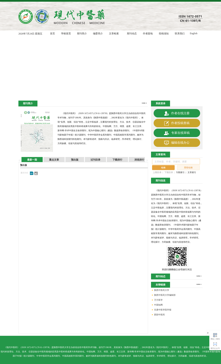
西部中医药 (158, 315)
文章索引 (192, 172)
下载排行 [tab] (114, 159)
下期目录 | (169, 172)
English (193, 33)
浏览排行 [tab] (136, 159)
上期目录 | (158, 172)
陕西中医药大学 (160, 290)
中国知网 (157, 305)
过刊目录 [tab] (92, 159)
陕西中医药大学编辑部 (163, 295)
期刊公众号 (215, 345)
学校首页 (66, 33)
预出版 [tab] (71, 159)
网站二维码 (215, 336)
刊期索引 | (181, 172)
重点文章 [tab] (51, 159)
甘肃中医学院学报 (161, 310)
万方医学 (157, 300)
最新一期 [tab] (29, 159)
